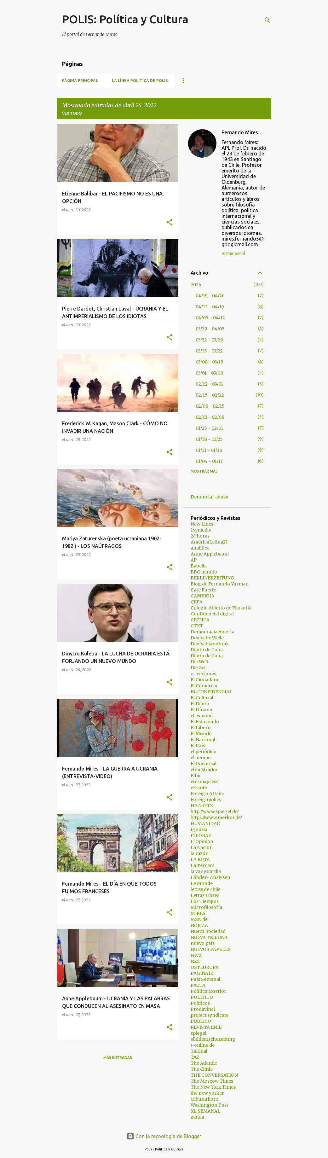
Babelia (199, 566)
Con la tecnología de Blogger (164, 1136)
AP (194, 560)
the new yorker (207, 1093)
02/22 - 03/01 (209, 384)
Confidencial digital (212, 614)
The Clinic (202, 1069)
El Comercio (204, 686)
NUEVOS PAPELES (211, 949)
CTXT (197, 626)
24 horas (200, 536)
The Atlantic (204, 1063)
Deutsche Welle (207, 638)
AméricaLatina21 (209, 542)
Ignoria (199, 829)
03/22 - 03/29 (209, 340)
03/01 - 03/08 (209, 373)
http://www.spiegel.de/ (215, 811)
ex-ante (199, 787)
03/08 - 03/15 (209, 362)
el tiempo (201, 757)
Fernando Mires (240, 132)
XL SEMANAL (205, 1111)
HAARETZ (202, 805)
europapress (204, 781)
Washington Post (209, 1105)
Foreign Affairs (207, 793)
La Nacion (202, 847)
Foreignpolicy (206, 799)
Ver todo (72, 113)
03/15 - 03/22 (209, 351)
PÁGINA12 (202, 973)
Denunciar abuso (209, 497)
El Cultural (202, 698)
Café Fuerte (203, 590)
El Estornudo (205, 721)
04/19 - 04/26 (210, 296)
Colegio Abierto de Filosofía (221, 608)
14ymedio (201, 530)
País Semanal (205, 979)
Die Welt (199, 662)
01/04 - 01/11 (209, 461)
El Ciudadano (205, 680)
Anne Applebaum (210, 554)
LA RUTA (200, 859)
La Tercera (203, 865)
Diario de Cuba (207, 650)
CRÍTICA (200, 620)
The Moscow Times (212, 1081)
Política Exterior (208, 991)
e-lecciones (203, 674)
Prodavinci (203, 1009)
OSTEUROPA (205, 967)
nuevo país (203, 943)
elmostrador (204, 769)
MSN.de (199, 919)
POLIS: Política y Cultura (125, 19)
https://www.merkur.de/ (216, 817)
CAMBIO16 (202, 596)
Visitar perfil (233, 253)
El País (198, 745)
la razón (200, 853)
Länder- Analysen (210, 877)
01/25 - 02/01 (209, 428)
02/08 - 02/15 (210, 406)
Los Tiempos (205, 901)
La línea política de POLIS (140, 81)
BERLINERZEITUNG (212, 578)
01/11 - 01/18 (209, 450)
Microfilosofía (206, 907)
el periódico (203, 751)
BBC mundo (204, 572)
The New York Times (213, 1087)
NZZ (195, 961)
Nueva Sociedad (208, 931)
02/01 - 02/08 (210, 417)
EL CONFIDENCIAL (211, 692)
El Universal (203, 763)
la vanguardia (206, 871)
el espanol (202, 716)
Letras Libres (205, 895)
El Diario (200, 704)
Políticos (200, 1003)
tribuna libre (204, 1099)
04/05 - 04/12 (210, 318)
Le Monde (202, 883)
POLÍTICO (202, 997)
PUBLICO (201, 1021)
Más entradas (117, 1058)
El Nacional (203, 739)
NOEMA (199, 925)
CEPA (197, 602)
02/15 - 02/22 (210, 395)
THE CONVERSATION (214, 1075)
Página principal (80, 81)
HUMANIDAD (205, 823)
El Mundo (201, 733)
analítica (200, 548)
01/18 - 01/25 (209, 439)
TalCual (199, 1051)
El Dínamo (202, 710)
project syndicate (209, 1015)
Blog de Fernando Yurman (220, 584)
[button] (169, 222)
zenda (197, 1117)
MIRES (198, 913)
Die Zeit (199, 668)
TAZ (195, 1057)
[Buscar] (267, 20)
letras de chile (206, 889)
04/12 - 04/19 (210, 307)
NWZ (196, 955)
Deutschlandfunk (210, 644)
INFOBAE (201, 835)
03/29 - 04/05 (210, 329)
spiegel (198, 1033)
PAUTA (198, 985)
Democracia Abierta (212, 632)
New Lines (202, 524)
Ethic (196, 775)
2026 (196, 285)
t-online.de (203, 1045)
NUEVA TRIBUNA (209, 937)
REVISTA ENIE (206, 1027)
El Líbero (200, 727)
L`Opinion (202, 841)
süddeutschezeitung (213, 1039)
